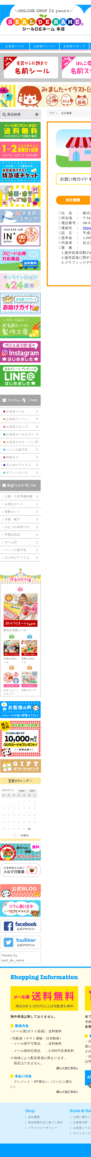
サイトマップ (82, 1133)
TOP (52, 113)
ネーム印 (11, 542)
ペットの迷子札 (16, 550)
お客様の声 (80, 1122)
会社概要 (34, 1117)
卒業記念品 (12, 534)
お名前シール (14, 46)
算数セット (12, 511)
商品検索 (11, 114)
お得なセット (14, 504)
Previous (3, 96)
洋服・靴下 (12, 519)
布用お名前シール (11, 658)
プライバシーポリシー (42, 1127)
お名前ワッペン (45, 46)
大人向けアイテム (17, 557)
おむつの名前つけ (17, 527)
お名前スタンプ (74, 46)
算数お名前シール (29, 658)
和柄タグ (12, 457)
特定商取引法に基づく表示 (45, 1122)
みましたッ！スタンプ (11, 690)
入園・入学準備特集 (19, 496)
